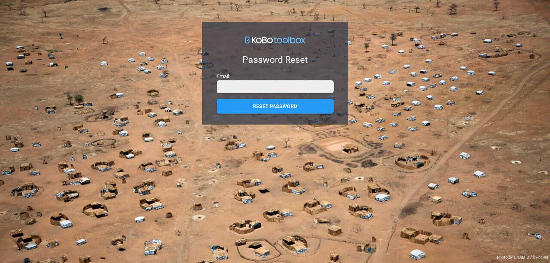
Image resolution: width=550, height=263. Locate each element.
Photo (503, 257)
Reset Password (275, 106)
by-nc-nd (540, 257)
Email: (223, 76)
